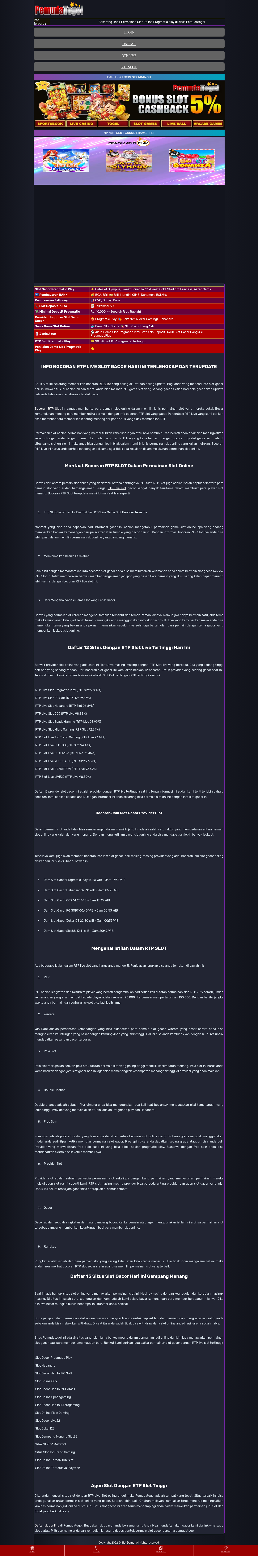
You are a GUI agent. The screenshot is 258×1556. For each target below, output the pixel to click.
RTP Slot (105, 384)
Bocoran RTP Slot (48, 408)
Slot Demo (127, 1542)
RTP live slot (117, 488)
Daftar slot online (47, 1525)
